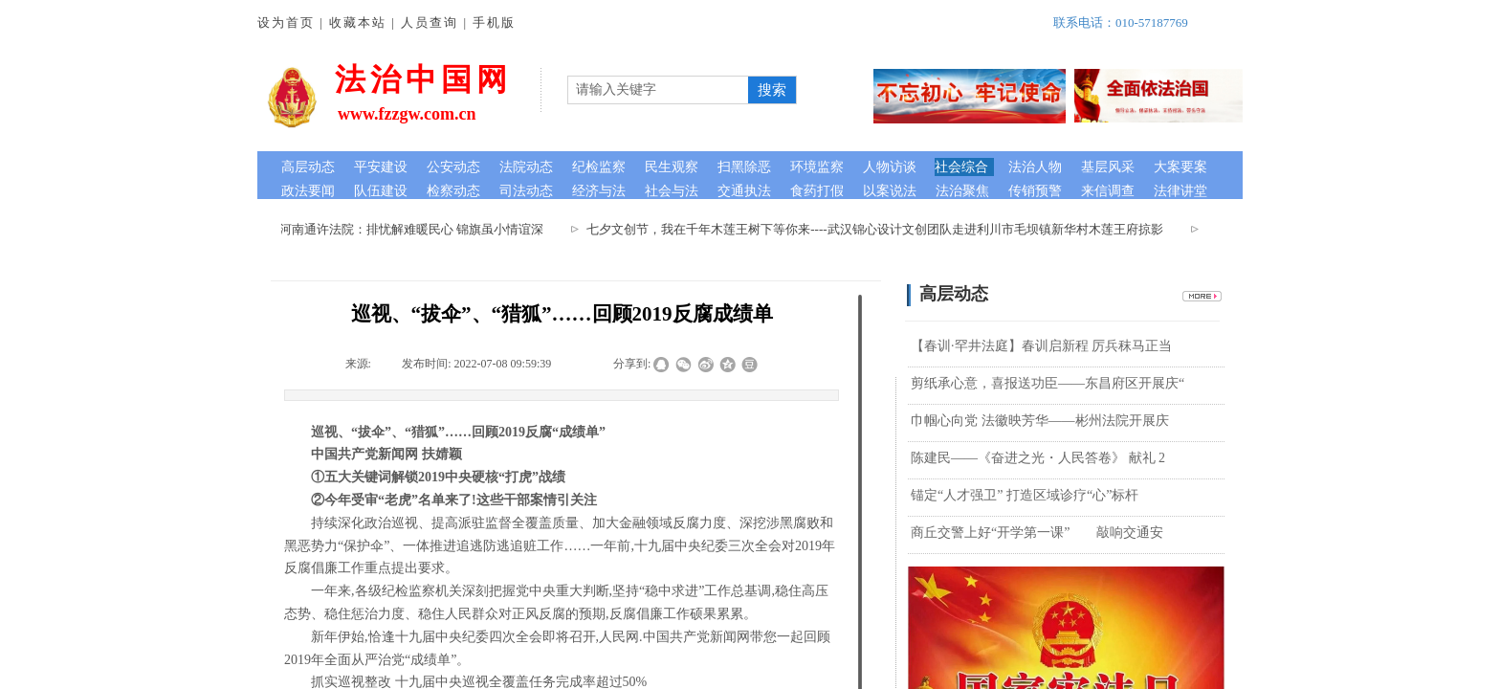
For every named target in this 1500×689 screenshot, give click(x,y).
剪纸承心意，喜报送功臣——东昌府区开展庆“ (1047, 383)
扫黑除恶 (744, 167)
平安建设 (381, 167)
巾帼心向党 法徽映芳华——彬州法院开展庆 (1040, 420)
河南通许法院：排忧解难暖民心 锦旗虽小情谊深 (415, 229)
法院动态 (526, 167)
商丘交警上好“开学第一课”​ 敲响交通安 (1037, 532)
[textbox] (658, 90)
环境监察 (817, 167)
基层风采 (1108, 167)
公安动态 (453, 167)
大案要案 (1180, 167)
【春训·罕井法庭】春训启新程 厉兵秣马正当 (1041, 346)
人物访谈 (889, 167)
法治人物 (1035, 167)
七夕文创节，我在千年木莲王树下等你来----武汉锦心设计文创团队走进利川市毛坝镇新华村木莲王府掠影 (878, 229)
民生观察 (671, 167)
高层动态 (308, 167)
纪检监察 (599, 167)
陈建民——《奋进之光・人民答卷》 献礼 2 (1038, 458)
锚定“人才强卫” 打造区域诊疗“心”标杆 (1024, 495)
